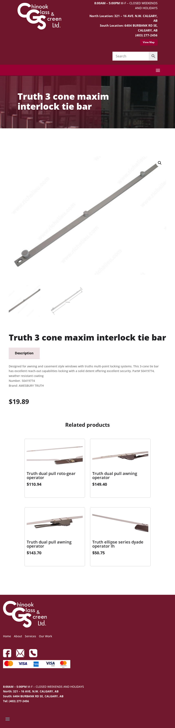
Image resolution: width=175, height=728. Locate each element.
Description (24, 353)
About (18, 636)
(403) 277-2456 (146, 35)
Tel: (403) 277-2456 (16, 701)
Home (7, 636)
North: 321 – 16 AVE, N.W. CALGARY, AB (30, 691)
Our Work (45, 636)
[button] (159, 163)
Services (30, 636)
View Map (149, 42)
